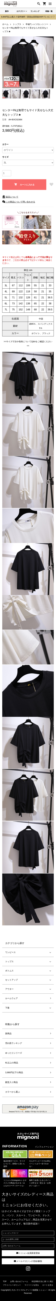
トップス (9, 961)
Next (50, 62)
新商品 (8, 1033)
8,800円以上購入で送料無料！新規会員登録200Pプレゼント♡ (28, 17)
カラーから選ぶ (12, 1092)
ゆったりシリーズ (13, 1053)
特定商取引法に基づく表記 (42, 1281)
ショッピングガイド (11, 1233)
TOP (4, 1281)
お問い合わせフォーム (11, 1246)
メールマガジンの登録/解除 (28, 1261)
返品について (10, 197)
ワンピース (10, 952)
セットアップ (11, 980)
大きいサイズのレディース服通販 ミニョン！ (29, 1290)
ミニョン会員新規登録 (28, 1253)
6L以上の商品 (11, 1062)
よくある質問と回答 (11, 1239)
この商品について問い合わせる (18, 202)
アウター (9, 989)
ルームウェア (11, 998)
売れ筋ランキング (13, 1043)
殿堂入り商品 (11, 1082)
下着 (7, 1008)
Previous (5, 62)
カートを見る (47, 1285)
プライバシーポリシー (12, 1285)
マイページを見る (31, 1285)
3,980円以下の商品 (14, 1072)
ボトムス (9, 970)
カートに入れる (24, 184)
